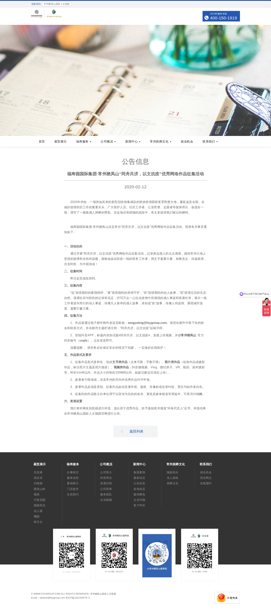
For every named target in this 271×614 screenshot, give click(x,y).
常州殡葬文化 (160, 141)
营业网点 (206, 477)
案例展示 (73, 483)
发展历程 (106, 483)
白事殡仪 (73, 472)
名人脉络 (172, 477)
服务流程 (73, 477)
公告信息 (139, 483)
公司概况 (108, 141)
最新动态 (139, 477)
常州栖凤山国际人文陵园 (103, 594)
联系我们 (210, 141)
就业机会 (187, 141)
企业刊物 (139, 499)
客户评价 (139, 505)
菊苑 (37, 494)
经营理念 (106, 477)
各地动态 (139, 488)
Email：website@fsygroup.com (48, 597)
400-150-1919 (223, 18)
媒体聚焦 (139, 494)
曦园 (37, 516)
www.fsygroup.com (47, 594)
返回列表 (132, 431)
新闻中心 (132, 141)
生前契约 (73, 494)
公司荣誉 (106, 488)
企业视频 (106, 499)
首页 (42, 141)
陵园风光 (40, 505)
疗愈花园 (40, 499)
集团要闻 (139, 472)
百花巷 (38, 472)
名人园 (38, 511)
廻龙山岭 (40, 488)
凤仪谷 (38, 477)
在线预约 (206, 483)
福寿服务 (83, 141)
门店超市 (73, 488)
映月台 (38, 521)
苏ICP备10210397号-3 (78, 597)
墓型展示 (60, 141)
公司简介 (106, 472)
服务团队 (106, 494)
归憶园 (38, 483)
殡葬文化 (172, 483)
